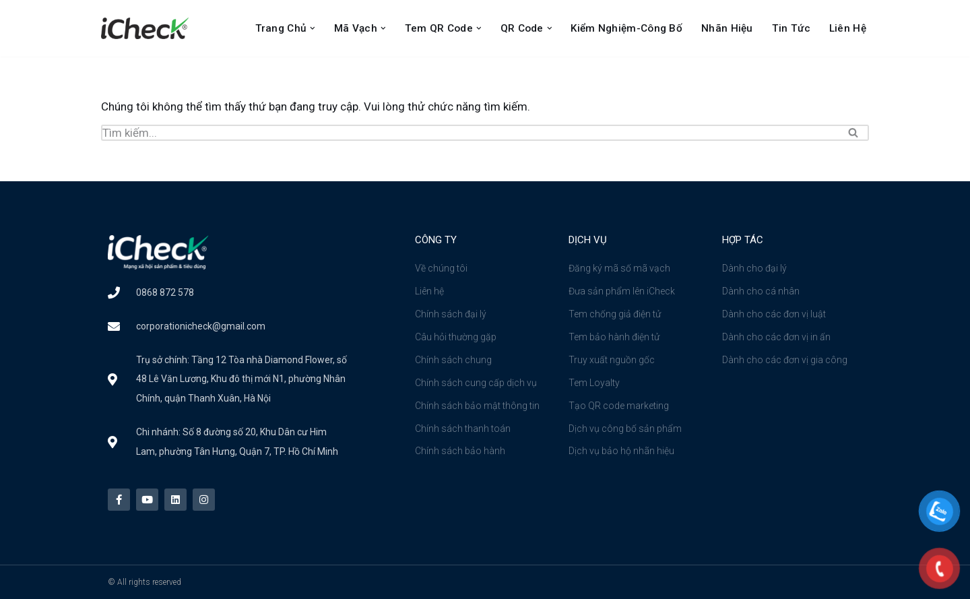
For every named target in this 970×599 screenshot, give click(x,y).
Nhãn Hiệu (727, 28)
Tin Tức (791, 28)
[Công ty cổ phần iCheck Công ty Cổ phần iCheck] (148, 28)
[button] (312, 28)
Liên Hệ (847, 28)
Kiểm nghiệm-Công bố (626, 28)
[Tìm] (470, 133)
